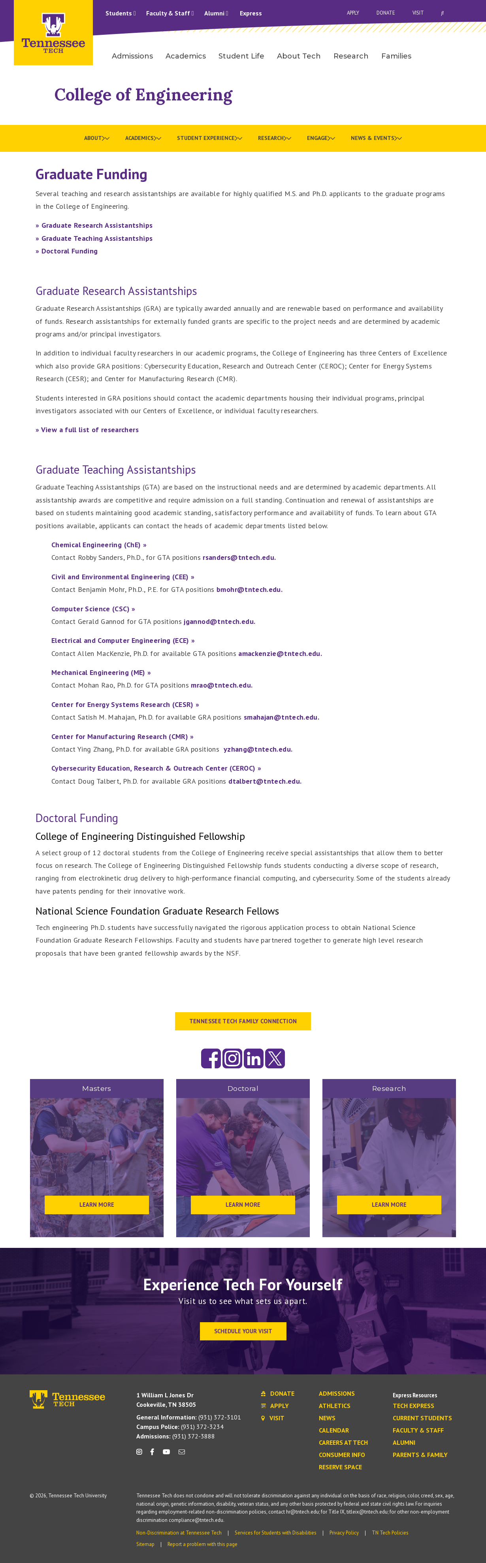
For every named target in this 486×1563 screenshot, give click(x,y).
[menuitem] (96, 138)
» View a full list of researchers (87, 429)
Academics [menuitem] (186, 56)
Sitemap (145, 1544)
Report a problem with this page (202, 1544)
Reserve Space (340, 1467)
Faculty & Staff (170, 13)
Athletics (334, 1406)
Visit (418, 12)
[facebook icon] (152, 1455)
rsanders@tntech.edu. (239, 557)
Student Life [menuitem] (241, 56)
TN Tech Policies (390, 1532)
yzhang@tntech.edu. (258, 749)
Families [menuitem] (396, 56)
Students (120, 13)
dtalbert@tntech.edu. (264, 781)
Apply (353, 12)
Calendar (334, 1430)
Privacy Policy (344, 1532)
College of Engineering (143, 94)
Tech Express (413, 1406)
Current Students (422, 1418)
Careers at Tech (343, 1442)
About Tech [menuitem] (299, 56)
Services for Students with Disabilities (275, 1532)
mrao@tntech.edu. (221, 685)
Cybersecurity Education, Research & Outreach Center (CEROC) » (156, 768)
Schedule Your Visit (243, 1331)
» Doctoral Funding (67, 250)
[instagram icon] (141, 1455)
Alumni (216, 13)
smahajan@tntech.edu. (281, 717)
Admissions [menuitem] (132, 56)
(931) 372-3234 (180, 1427)
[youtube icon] (166, 1455)
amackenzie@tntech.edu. (280, 653)
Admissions (337, 1393)
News (327, 1418)
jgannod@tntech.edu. (219, 621)
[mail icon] (181, 1455)
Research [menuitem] (351, 56)
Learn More (96, 1204)
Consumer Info (342, 1455)
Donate (386, 12)
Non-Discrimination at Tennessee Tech (179, 1532)
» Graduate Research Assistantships (94, 225)
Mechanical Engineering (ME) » (101, 672)
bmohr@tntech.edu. (250, 589)
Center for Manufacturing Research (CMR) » (122, 736)
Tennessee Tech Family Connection (243, 1021)
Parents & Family (420, 1455)
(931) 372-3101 (188, 1417)
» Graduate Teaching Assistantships (94, 238)
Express (251, 13)
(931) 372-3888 (175, 1436)
